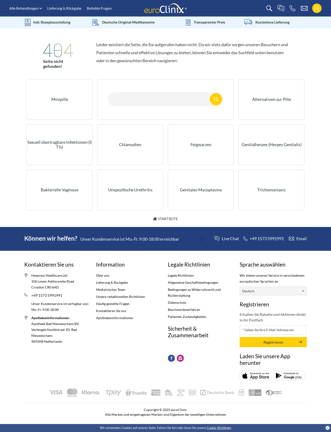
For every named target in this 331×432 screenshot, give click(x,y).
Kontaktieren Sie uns (111, 311)
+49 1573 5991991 (46, 295)
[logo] (165, 8)
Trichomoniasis (271, 189)
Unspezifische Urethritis (130, 189)
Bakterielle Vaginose (59, 189)
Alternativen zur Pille (271, 99)
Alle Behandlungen (23, 8)
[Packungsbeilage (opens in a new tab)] (255, 375)
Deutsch (248, 291)
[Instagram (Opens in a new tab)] (180, 358)
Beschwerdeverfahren (184, 310)
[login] (316, 8)
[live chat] (281, 8)
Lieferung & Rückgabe (64, 8)
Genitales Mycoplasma (201, 189)
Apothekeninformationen (114, 318)
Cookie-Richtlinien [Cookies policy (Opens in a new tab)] (219, 428)
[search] (269, 8)
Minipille (59, 99)
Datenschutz (177, 302)
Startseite (168, 219)
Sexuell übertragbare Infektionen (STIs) (59, 144)
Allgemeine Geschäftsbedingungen (193, 282)
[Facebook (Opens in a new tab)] (171, 358)
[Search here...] (165, 99)
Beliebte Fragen (99, 8)
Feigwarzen (200, 144)
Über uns (102, 275)
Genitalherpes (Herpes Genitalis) (272, 144)
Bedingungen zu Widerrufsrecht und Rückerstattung (194, 292)
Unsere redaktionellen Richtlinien (120, 297)
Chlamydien (130, 144)
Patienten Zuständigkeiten (187, 317)
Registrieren (273, 342)
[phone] (292, 8)
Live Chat (230, 238)
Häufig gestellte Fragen (112, 304)
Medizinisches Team (110, 290)
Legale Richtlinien (181, 275)
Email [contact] (301, 238)
